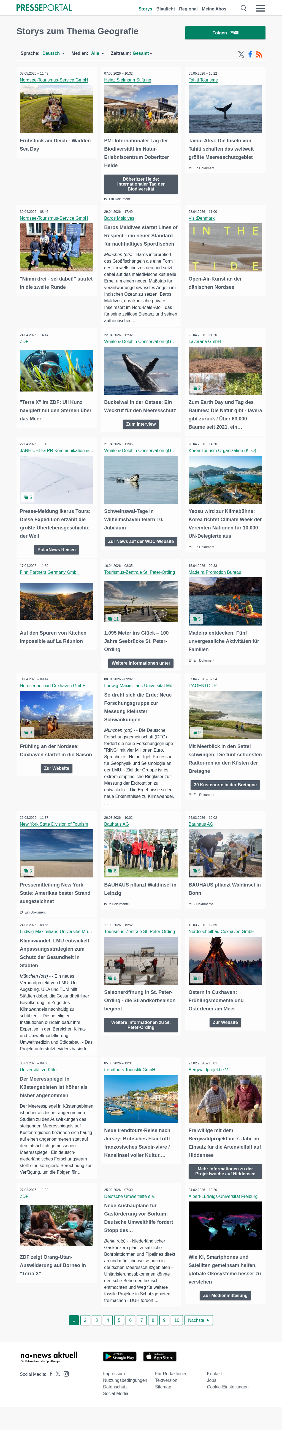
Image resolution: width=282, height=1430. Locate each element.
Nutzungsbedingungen (125, 1403)
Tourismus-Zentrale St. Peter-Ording (140, 585)
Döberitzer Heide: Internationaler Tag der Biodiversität (141, 183)
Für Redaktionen (171, 1396)
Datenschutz (115, 1410)
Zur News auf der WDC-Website (141, 556)
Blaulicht (165, 9)
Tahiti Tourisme (204, 80)
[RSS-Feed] (259, 54)
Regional (188, 9)
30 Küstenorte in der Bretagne (225, 796)
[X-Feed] (241, 54)
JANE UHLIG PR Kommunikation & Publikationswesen (74, 464)
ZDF (25, 356)
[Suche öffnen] (243, 8)
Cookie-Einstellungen (228, 1410)
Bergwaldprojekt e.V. (209, 1088)
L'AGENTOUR (203, 698)
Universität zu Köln (39, 1088)
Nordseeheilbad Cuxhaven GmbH (53, 698)
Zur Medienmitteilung (225, 1317)
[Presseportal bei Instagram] (64, 1396)
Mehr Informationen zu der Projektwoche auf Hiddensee (225, 1189)
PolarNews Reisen (56, 562)
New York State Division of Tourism (55, 836)
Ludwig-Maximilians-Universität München (145, 698)
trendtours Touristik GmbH (130, 1088)
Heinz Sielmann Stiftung (128, 80)
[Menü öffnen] (260, 8)
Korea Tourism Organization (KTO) (223, 464)
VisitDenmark (202, 217)
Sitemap (163, 1410)
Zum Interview (141, 437)
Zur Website (56, 787)
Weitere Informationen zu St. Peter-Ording (141, 1035)
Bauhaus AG (117, 836)
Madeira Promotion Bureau (215, 585)
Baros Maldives (120, 217)
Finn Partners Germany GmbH (50, 585)
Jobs (211, 1403)
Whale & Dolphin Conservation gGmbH (143, 356)
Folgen (225, 33)
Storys (145, 9)
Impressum (114, 1396)
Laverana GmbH (205, 356)
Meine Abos (214, 9)
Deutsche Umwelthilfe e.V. (130, 1219)
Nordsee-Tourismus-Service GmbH (55, 80)
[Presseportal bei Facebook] (49, 1397)
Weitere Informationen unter (141, 675)
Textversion (166, 1403)
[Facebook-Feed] (250, 54)
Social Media (115, 1416)
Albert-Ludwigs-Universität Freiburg (224, 1219)
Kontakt (214, 1396)
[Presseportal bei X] (56, 1397)
